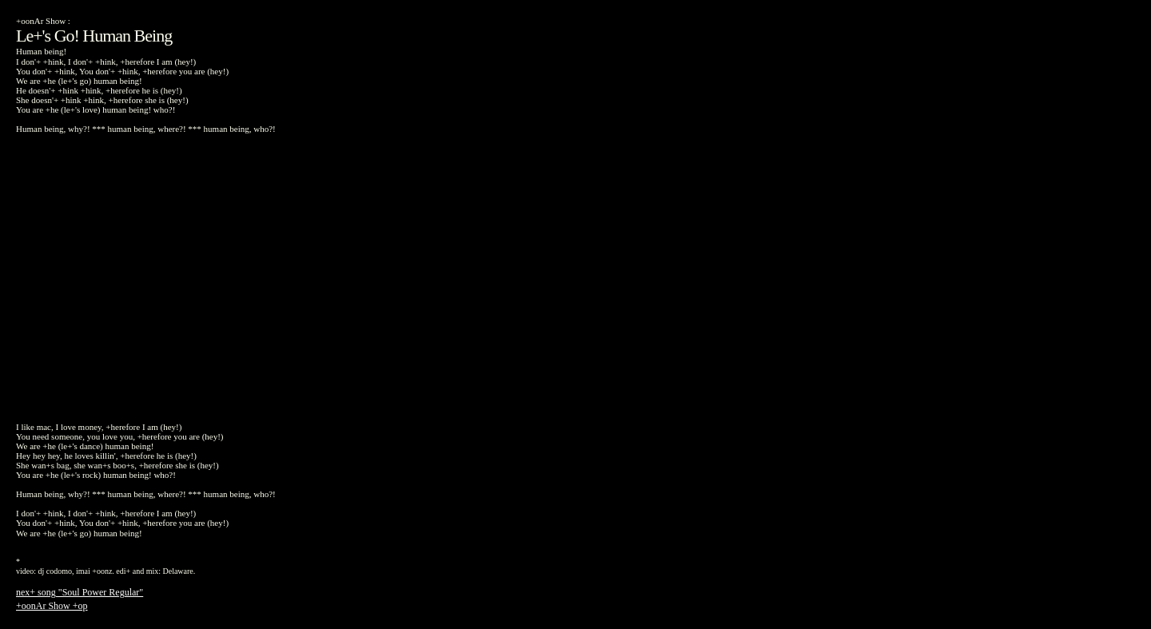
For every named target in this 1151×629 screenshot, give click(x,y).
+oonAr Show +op (52, 605)
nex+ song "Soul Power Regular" (79, 592)
